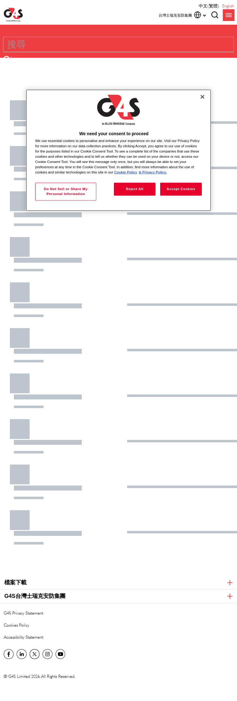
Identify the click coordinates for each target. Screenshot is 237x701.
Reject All (134, 189)
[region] (118, 150)
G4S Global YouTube (60, 654)
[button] (7, 59)
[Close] (202, 96)
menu (229, 15)
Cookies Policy (16, 625)
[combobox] (101, 44)
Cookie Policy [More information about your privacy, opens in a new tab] (125, 172)
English (228, 5)
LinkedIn (22, 654)
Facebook (9, 654)
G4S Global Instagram (47, 654)
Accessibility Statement (23, 637)
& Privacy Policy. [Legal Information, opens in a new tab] (153, 172)
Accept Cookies (181, 189)
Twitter (35, 654)
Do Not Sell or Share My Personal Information (66, 191)
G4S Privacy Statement (23, 612)
